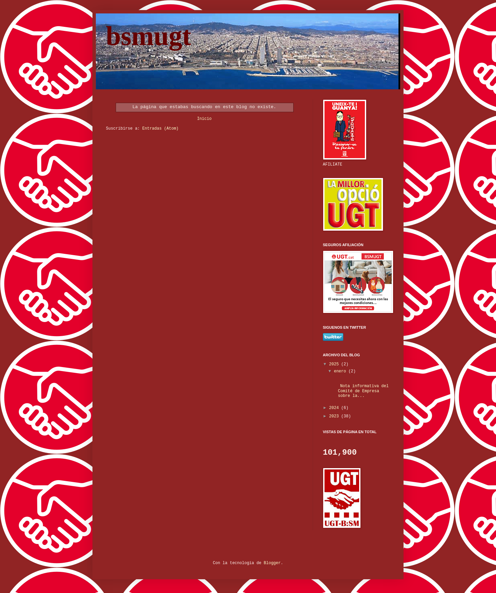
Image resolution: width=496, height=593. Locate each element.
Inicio (204, 119)
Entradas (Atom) (160, 128)
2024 (335, 408)
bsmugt (148, 36)
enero (341, 371)
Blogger (272, 563)
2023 (335, 416)
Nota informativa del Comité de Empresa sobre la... (361, 391)
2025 (335, 364)
